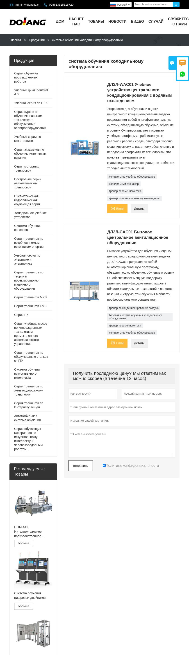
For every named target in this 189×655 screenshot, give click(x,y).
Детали (139, 208)
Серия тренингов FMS (30, 306)
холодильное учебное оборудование (132, 176)
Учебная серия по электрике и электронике (27, 259)
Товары (96, 21)
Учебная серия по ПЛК (30, 103)
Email (117, 208)
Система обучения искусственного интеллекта (27, 373)
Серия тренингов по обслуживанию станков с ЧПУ (31, 356)
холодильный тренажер (124, 184)
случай (156, 21)
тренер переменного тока (125, 191)
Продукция (37, 40)
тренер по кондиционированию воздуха (134, 308)
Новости (117, 21)
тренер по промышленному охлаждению (134, 198)
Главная (15, 40)
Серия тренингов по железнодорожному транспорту (28, 390)
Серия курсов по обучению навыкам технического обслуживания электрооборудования (30, 120)
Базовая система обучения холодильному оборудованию (135, 317)
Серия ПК (21, 315)
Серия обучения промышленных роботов (26, 77)
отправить (80, 465)
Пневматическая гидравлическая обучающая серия (27, 200)
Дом (60, 21)
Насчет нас (76, 21)
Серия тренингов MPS (30, 297)
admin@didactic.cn (28, 4)
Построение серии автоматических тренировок (27, 183)
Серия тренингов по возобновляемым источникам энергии (28, 242)
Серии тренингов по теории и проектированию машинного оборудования (28, 280)
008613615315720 (61, 4)
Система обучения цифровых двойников (30, 595)
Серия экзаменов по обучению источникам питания (30, 153)
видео (137, 21)
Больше (23, 543)
